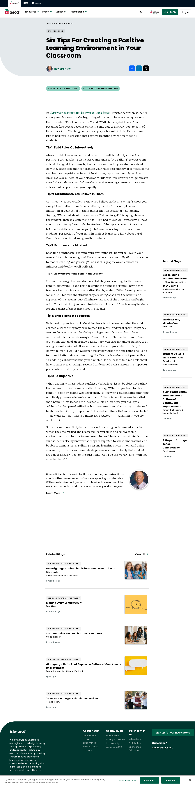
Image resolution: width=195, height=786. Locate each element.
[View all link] (142, 554)
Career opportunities (90, 741)
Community (112, 743)
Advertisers (135, 739)
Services (62, 11)
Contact (87, 750)
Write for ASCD (114, 747)
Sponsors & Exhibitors (135, 748)
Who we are (89, 735)
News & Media (90, 746)
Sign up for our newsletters (173, 732)
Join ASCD (170, 12)
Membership (79, 11)
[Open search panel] (142, 12)
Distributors (135, 743)
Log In (185, 12)
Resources (32, 11)
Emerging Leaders (115, 739)
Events (47, 11)
